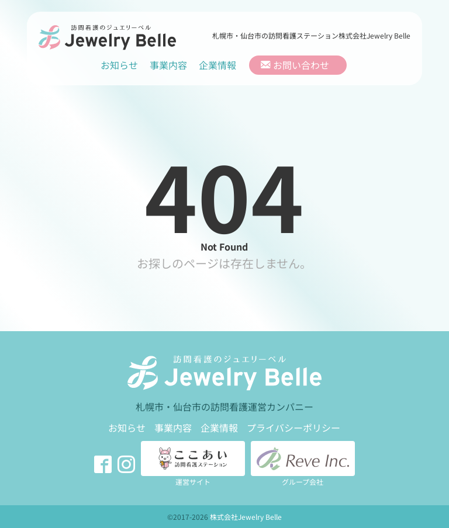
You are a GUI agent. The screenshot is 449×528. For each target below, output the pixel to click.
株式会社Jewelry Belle (246, 517)
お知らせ (119, 65)
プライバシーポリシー (293, 428)
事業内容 (168, 65)
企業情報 (217, 65)
